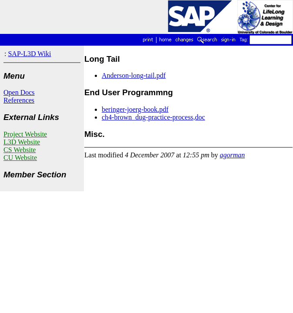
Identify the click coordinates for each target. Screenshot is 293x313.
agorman (232, 155)
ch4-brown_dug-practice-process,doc (153, 117)
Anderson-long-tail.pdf (134, 75)
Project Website (25, 134)
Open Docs (19, 92)
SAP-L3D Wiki (29, 53)
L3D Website (21, 142)
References (18, 100)
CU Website (20, 157)
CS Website (19, 149)
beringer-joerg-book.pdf (135, 109)
